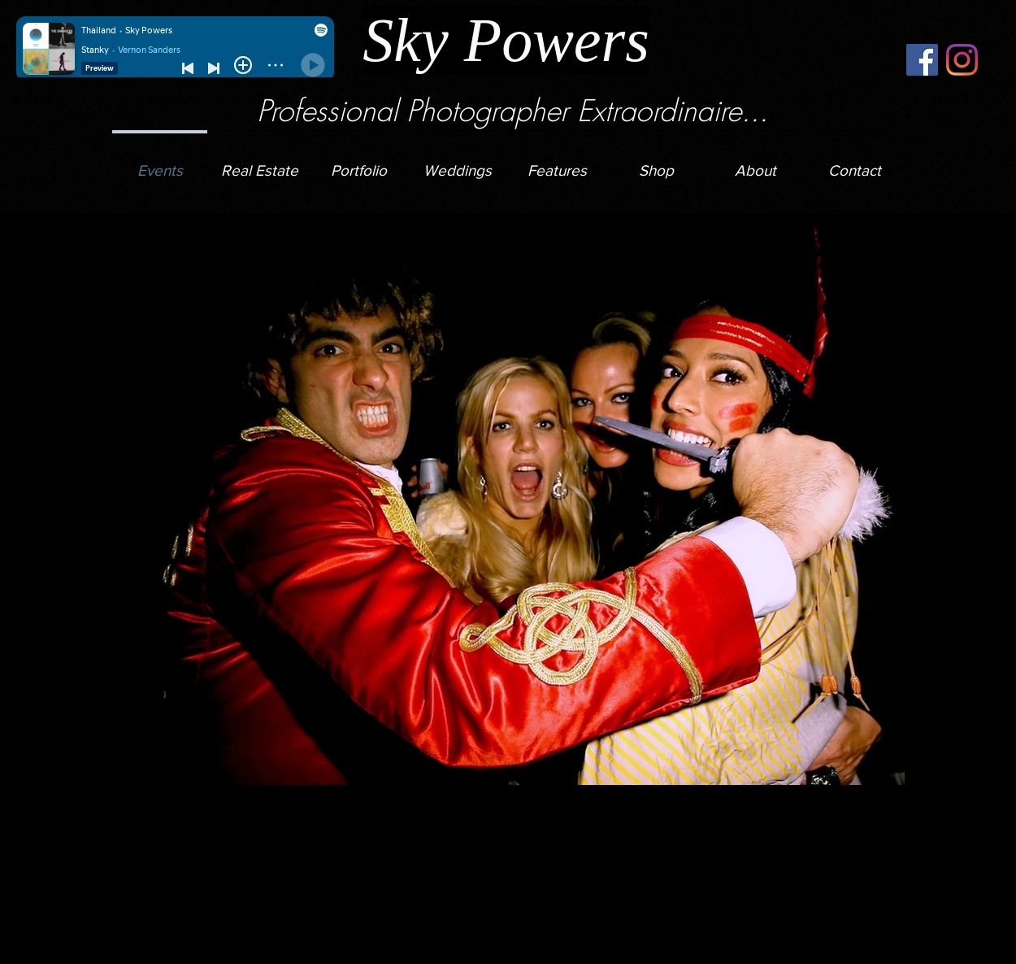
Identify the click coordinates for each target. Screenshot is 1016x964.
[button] (457, 163)
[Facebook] (922, 60)
